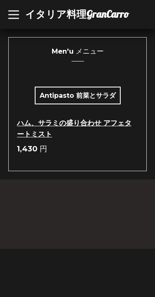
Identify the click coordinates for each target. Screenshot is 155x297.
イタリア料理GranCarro (77, 14)
